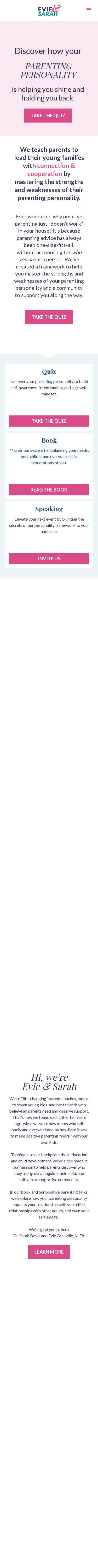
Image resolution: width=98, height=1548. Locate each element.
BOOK (49, 1308)
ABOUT (49, 1328)
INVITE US (49, 558)
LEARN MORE (49, 1024)
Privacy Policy (49, 1415)
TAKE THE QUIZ (48, 115)
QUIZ (49, 1301)
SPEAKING (49, 1322)
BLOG (49, 1315)
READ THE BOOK (49, 490)
